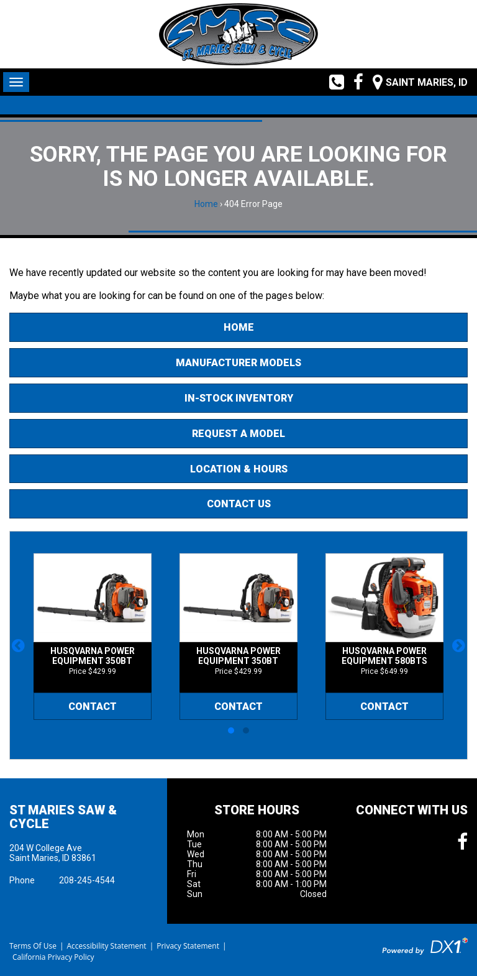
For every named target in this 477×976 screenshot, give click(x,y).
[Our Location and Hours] (415, 82)
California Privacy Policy (53, 957)
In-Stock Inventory (238, 398)
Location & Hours (239, 469)
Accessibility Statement (106, 946)
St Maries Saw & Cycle (63, 817)
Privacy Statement (188, 946)
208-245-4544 (87, 880)
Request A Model (238, 434)
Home (206, 204)
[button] (18, 645)
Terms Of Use (33, 946)
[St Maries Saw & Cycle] (238, 34)
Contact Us (239, 504)
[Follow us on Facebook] (353, 82)
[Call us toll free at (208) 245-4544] (332, 82)
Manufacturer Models (238, 363)
